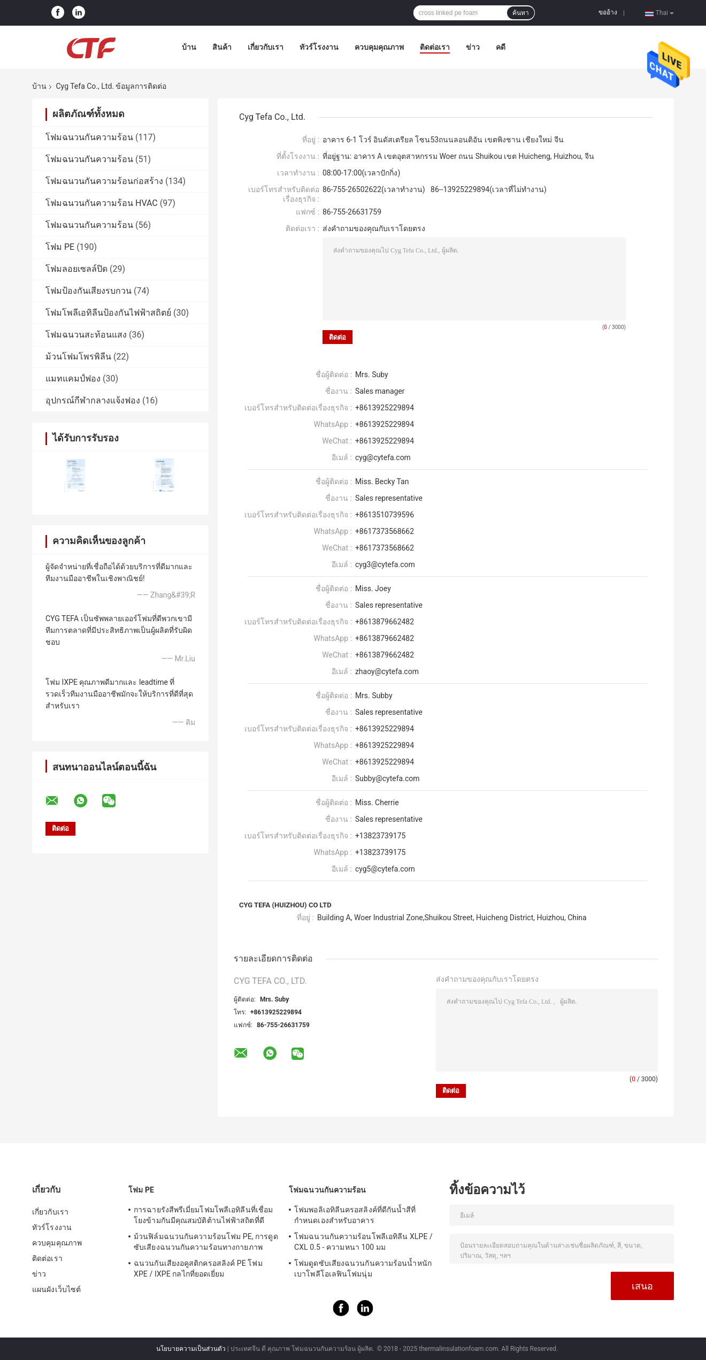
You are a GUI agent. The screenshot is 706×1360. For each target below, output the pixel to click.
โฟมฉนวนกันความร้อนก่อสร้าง (104, 181)
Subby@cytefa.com (387, 778)
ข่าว (473, 47)
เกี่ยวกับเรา (265, 47)
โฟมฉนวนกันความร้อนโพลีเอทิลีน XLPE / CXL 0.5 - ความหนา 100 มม (363, 1241)
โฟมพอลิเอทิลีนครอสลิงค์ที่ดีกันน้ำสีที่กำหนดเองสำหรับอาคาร (355, 1215)
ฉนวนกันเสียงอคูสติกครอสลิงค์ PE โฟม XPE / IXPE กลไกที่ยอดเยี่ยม (198, 1268)
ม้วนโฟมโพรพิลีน (78, 357)
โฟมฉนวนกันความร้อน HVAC (101, 203)
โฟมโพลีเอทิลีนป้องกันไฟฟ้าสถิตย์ (108, 313)
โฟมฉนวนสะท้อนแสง (86, 335)
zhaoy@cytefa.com (387, 671)
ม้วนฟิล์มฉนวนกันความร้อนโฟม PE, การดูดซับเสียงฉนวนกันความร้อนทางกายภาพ (206, 1241)
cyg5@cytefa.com (385, 869)
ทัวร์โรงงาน (319, 47)
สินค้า (222, 47)
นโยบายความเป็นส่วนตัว (191, 1349)
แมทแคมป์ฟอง (73, 378)
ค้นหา (520, 13)
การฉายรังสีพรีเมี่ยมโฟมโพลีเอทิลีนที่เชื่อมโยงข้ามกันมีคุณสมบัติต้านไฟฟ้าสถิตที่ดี (203, 1215)
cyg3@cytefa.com (385, 564)
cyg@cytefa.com (383, 457)
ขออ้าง (607, 12)
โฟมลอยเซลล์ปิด (76, 269)
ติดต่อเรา (435, 47)
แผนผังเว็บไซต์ (56, 1289)
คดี (500, 47)
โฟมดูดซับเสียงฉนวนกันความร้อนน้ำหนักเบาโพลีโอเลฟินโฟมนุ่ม (363, 1268)
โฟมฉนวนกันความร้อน (89, 137)
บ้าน (189, 47)
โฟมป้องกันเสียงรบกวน (88, 291)
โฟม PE (59, 247)
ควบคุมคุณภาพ (379, 47)
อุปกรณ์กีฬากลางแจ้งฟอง (92, 400)
